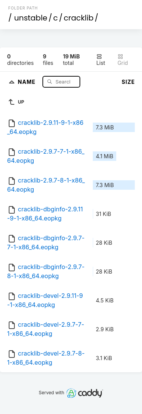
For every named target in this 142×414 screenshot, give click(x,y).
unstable (30, 18)
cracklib (79, 18)
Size (128, 82)
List (100, 60)
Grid (122, 60)
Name (27, 81)
